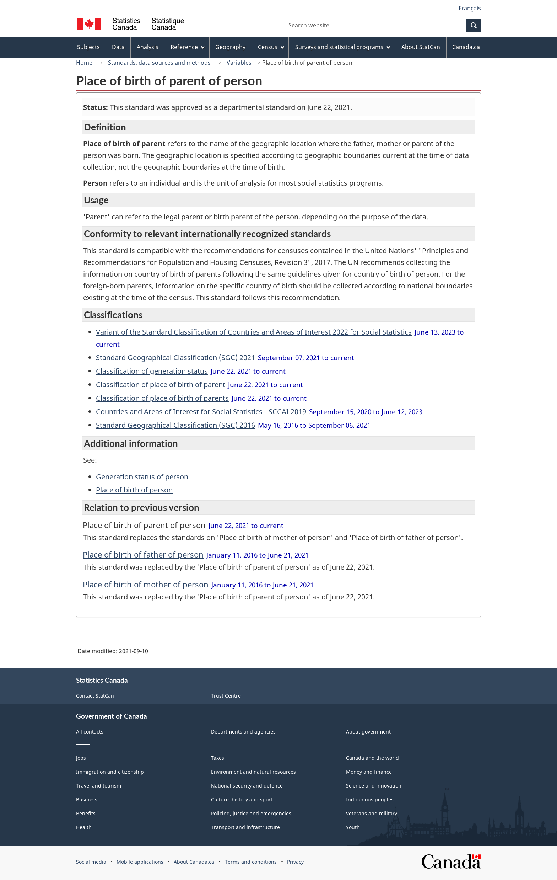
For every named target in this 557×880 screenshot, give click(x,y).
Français (470, 8)
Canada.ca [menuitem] (466, 47)
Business (86, 799)
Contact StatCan (95, 695)
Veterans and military (371, 813)
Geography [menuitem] (230, 47)
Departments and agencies (243, 731)
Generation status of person (142, 476)
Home (84, 62)
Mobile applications (140, 861)
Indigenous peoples (370, 799)
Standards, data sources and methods (159, 62)
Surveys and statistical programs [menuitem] (342, 47)
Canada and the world (372, 757)
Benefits (86, 813)
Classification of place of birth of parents (162, 398)
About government (368, 731)
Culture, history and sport (241, 799)
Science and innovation (373, 785)
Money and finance (369, 771)
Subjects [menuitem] (88, 47)
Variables (239, 62)
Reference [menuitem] (188, 47)
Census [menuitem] (271, 47)
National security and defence (247, 785)
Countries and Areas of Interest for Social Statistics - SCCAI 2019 (201, 411)
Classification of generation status (152, 371)
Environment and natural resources (253, 771)
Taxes (217, 757)
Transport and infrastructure (245, 827)
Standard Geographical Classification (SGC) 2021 (175, 357)
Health (84, 827)
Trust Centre (226, 695)
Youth (353, 827)
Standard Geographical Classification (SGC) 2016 (175, 425)
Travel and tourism (98, 785)
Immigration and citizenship (110, 771)
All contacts (89, 731)
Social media (91, 861)
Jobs (81, 757)
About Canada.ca (194, 861)
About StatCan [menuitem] (420, 47)
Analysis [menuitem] (147, 47)
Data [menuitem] (118, 47)
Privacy (295, 861)
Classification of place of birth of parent (160, 384)
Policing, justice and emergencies (251, 813)
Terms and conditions (251, 861)
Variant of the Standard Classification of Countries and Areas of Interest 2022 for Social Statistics (254, 332)
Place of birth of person (134, 490)
